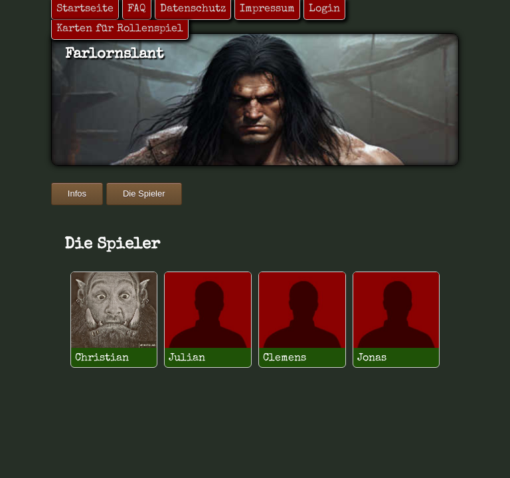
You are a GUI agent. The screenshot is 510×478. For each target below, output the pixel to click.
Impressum (267, 9)
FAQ (137, 9)
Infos (77, 194)
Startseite (85, 9)
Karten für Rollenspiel (119, 29)
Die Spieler (144, 194)
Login (324, 9)
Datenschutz (193, 9)
